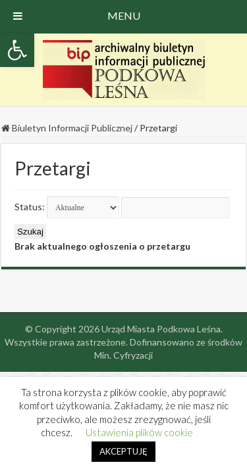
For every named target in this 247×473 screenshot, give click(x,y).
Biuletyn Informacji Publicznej (66, 127)
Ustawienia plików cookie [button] (139, 432)
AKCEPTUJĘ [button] (123, 451)
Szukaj (30, 231)
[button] (17, 50)
